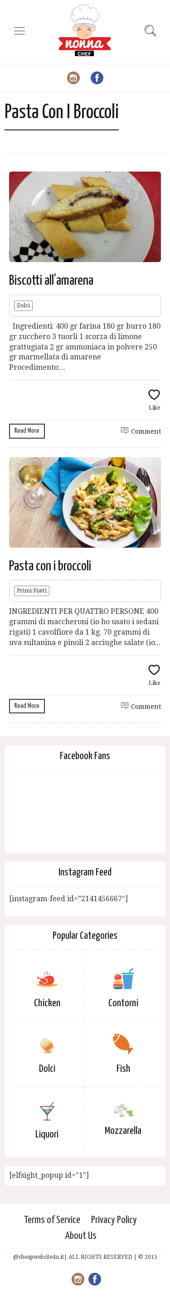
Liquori (46, 1134)
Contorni (123, 1003)
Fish (123, 1069)
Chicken (47, 1003)
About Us (81, 1236)
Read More (27, 430)
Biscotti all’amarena (51, 280)
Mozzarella (123, 1131)
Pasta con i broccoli (50, 566)
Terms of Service (52, 1220)
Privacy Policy (114, 1220)
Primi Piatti (32, 591)
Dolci (23, 305)
